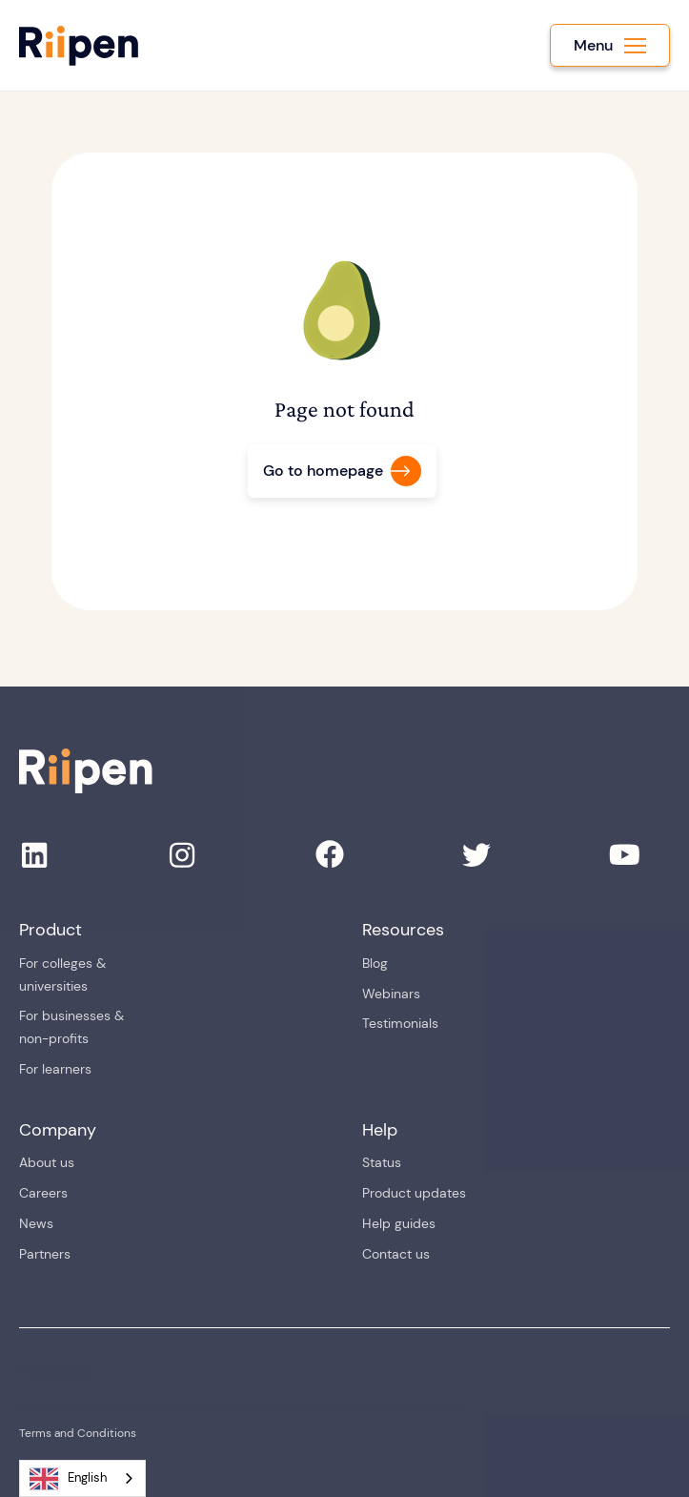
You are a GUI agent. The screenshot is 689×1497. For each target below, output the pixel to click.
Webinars (391, 993)
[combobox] (82, 1478)
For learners (55, 1068)
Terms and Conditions (77, 1433)
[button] (610, 45)
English (68, 1478)
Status (381, 1162)
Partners (45, 1253)
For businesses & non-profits (71, 1027)
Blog (375, 963)
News (36, 1223)
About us (46, 1162)
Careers (43, 1192)
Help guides (399, 1223)
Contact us (396, 1253)
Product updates (414, 1192)
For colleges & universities (62, 974)
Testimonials (400, 1023)
